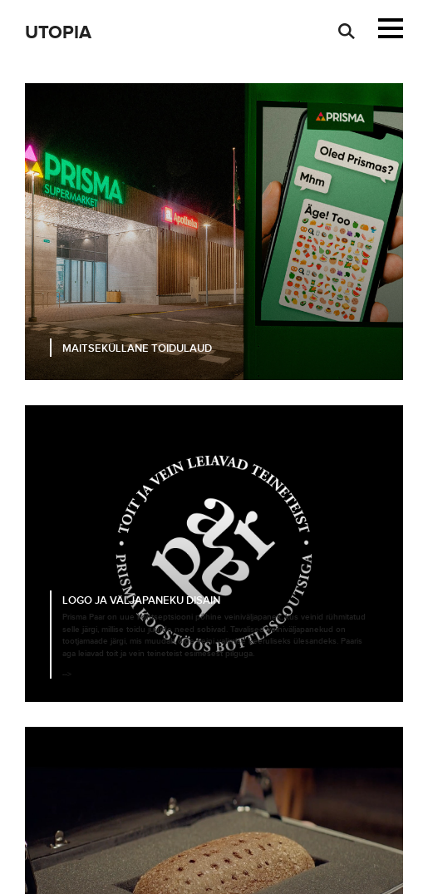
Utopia (58, 33)
